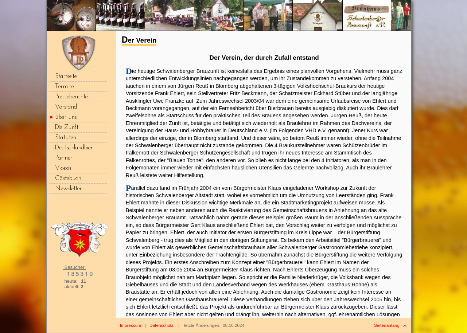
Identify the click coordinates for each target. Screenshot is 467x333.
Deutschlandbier (74, 148)
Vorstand (66, 107)
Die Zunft (66, 127)
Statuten (65, 137)
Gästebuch (68, 178)
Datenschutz (161, 325)
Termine (64, 86)
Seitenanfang (387, 325)
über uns (66, 117)
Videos (63, 168)
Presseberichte (71, 97)
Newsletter (68, 188)
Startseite (66, 76)
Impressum (130, 325)
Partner (63, 158)
